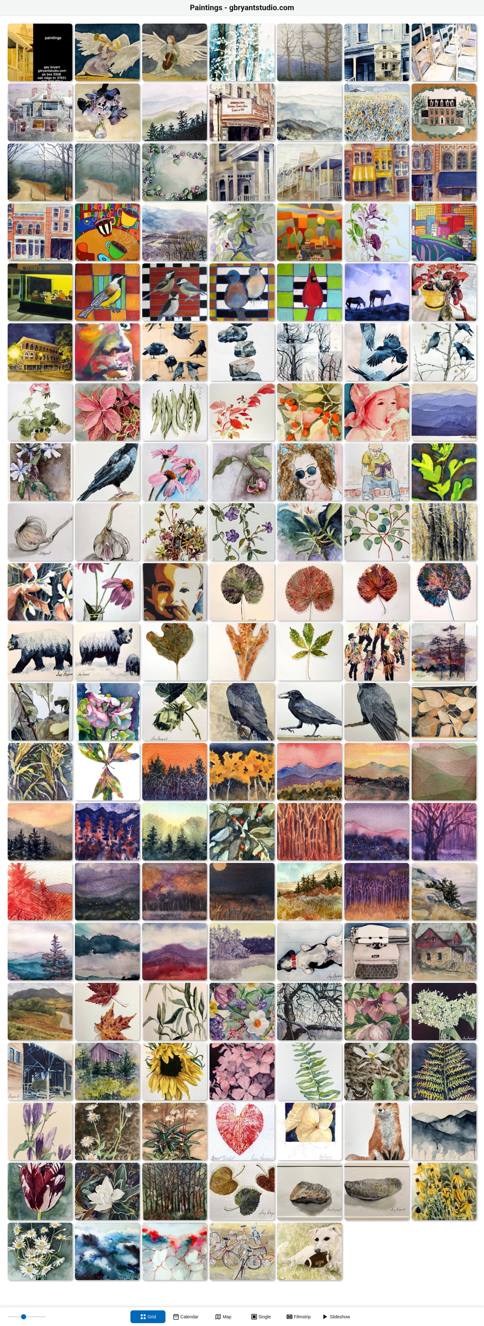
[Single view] (260, 1316)
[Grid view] (147, 1316)
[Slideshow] (336, 1316)
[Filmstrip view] (298, 1316)
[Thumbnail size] (27, 1317)
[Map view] (223, 1316)
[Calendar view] (185, 1316)
